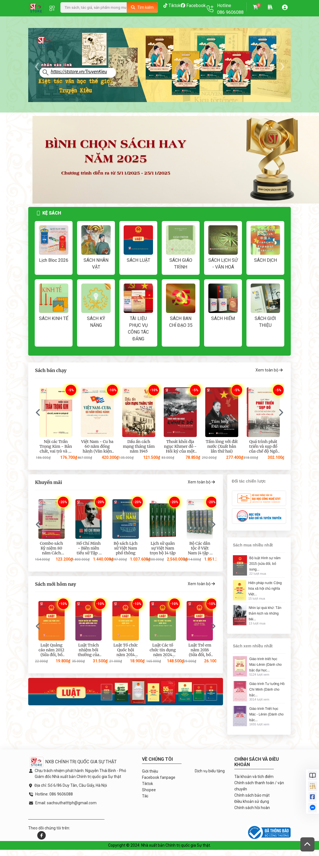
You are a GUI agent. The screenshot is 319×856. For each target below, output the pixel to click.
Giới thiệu (150, 771)
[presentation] (37, 65)
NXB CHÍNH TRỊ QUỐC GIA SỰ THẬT (73, 761)
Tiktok (172, 5)
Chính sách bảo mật (252, 795)
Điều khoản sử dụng (251, 801)
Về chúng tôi (157, 759)
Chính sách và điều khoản (256, 761)
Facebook (193, 5)
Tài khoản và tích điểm (254, 776)
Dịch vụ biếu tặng (210, 771)
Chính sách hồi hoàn (252, 807)
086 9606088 (230, 12)
